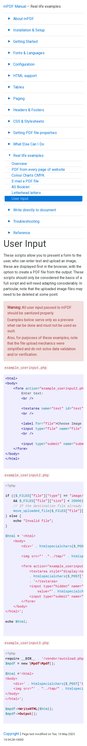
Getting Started (25, 41)
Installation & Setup (29, 30)
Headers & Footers (28, 110)
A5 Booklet (20, 187)
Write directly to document (34, 210)
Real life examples (28, 155)
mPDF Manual (14, 6)
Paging (19, 98)
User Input (20, 198)
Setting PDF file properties (35, 133)
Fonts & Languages (29, 53)
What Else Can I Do (28, 144)
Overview (19, 163)
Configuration (24, 64)
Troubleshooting (26, 221)
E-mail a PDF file (25, 181)
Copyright (11, 734)
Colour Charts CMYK (28, 175)
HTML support (25, 76)
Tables (18, 87)
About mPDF (23, 19)
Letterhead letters (26, 193)
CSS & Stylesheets (28, 121)
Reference (21, 233)
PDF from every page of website (38, 169)
